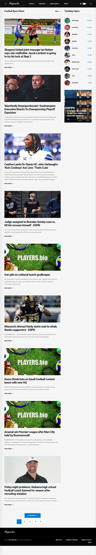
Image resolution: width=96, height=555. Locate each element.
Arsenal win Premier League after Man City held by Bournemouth (29, 441)
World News (54, 3)
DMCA (90, 551)
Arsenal (75, 34)
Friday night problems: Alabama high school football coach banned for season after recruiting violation (30, 500)
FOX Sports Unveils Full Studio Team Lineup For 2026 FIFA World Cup (76, 113)
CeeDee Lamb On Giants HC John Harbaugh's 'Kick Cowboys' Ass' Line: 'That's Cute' (31, 169)
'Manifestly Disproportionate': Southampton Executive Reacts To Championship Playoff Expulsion (30, 111)
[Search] (91, 4)
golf (73, 55)
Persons (42, 3)
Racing (74, 41)
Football (75, 27)
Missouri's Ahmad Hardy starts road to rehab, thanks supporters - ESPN (30, 334)
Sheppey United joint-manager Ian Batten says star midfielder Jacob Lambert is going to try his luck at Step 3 (30, 54)
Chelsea (75, 48)
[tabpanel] (78, 106)
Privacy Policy (86, 549)
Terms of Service (72, 549)
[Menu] (5, 4)
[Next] (46, 530)
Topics (31, 3)
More (66, 3)
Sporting (75, 20)
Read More (9, 68)
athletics (75, 69)
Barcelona (76, 62)
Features (75, 83)
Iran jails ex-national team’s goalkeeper (27, 279)
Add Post (59, 549)
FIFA (73, 76)
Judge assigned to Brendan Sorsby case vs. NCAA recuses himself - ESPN (30, 227)
